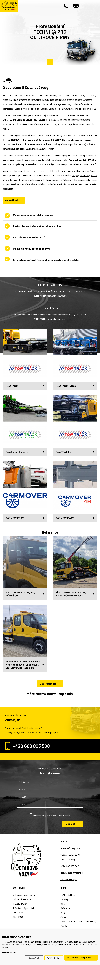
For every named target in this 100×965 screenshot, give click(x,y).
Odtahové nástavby (22, 899)
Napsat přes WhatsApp (71, 873)
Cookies (64, 917)
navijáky (75, 175)
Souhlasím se (51, 815)
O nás (63, 904)
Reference (65, 908)
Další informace (9, 952)
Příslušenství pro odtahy (24, 908)
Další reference (48, 683)
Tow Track (18, 912)
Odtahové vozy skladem (24, 895)
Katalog (64, 899)
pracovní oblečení (29, 180)
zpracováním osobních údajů (57, 815)
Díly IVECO (18, 917)
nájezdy (17, 180)
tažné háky (85, 175)
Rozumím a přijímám (79, 957)
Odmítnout (53, 957)
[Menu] (93, 6)
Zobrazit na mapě (68, 879)
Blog (62, 912)
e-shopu (15, 171)
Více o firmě (11, 200)
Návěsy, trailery (20, 904)
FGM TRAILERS (67, 895)
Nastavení (34, 957)
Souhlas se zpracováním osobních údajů (78, 921)
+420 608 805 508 (27, 746)
